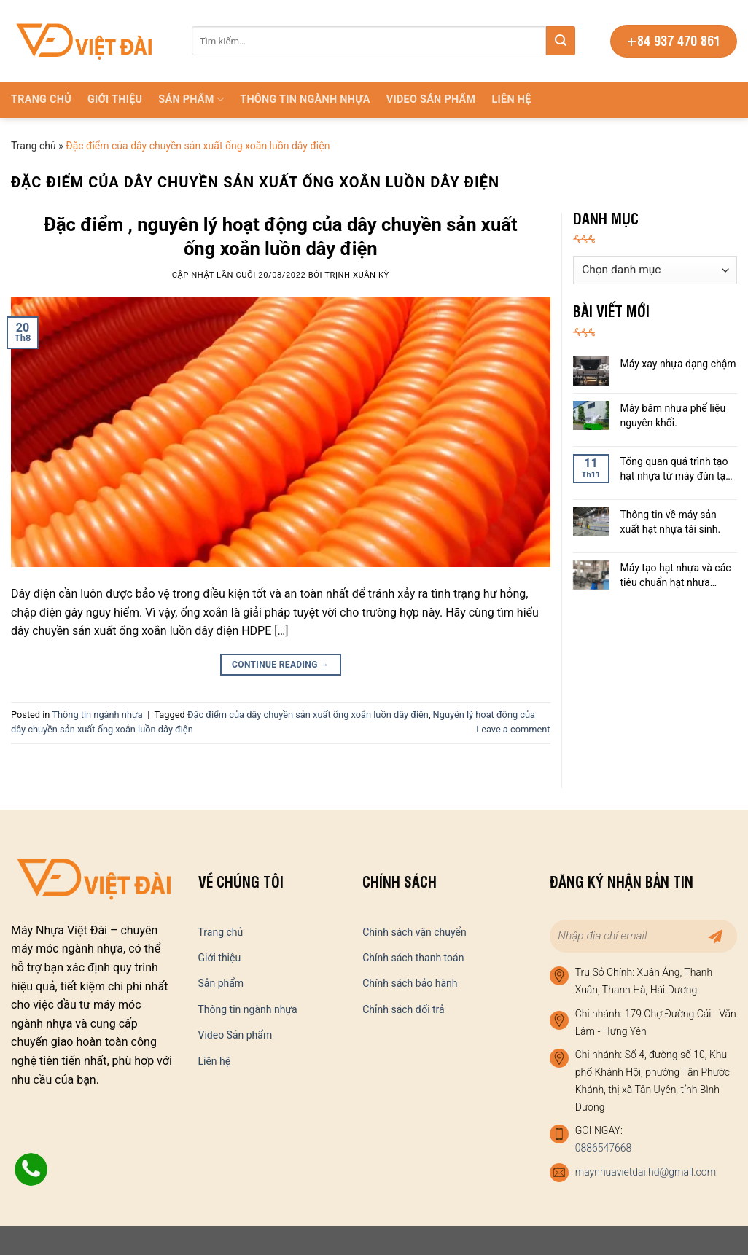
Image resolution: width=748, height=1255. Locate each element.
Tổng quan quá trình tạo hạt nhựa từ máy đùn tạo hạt (676, 469)
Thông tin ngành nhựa (305, 99)
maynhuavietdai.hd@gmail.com (645, 1172)
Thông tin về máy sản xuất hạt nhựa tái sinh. (670, 522)
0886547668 (603, 1148)
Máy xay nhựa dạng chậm (678, 364)
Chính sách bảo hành (409, 983)
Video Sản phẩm (431, 99)
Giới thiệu (114, 99)
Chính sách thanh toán (413, 957)
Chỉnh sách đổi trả (403, 1009)
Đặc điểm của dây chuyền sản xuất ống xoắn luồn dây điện (308, 714)
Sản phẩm (191, 99)
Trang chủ (41, 99)
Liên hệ (511, 99)
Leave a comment (513, 729)
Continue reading (280, 665)
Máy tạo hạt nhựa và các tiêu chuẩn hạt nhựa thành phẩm (675, 576)
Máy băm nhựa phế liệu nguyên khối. (673, 415)
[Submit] (560, 40)
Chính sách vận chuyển (414, 932)
